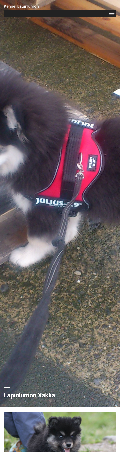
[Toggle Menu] (111, 13)
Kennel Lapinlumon (21, 6)
